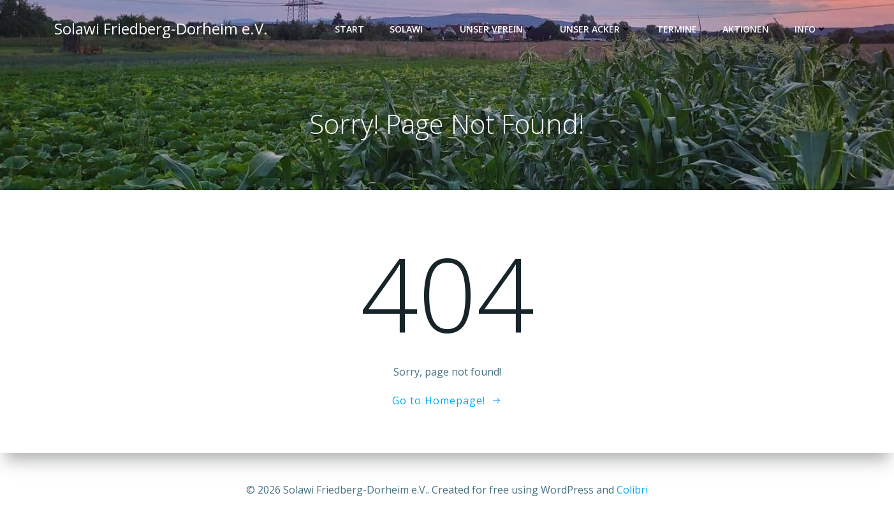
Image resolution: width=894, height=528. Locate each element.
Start (349, 29)
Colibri (632, 490)
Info (811, 29)
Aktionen (745, 29)
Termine (677, 29)
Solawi (412, 29)
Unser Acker (595, 29)
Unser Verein (497, 29)
